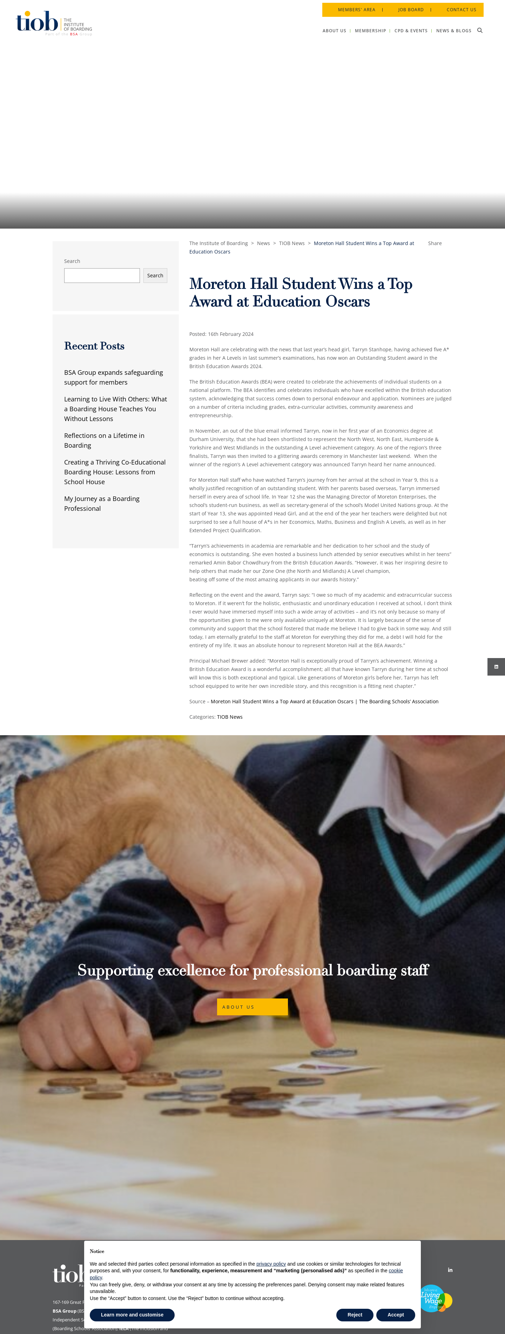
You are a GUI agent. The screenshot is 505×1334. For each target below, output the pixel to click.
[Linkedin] (450, 1101)
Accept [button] (396, 1315)
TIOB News (230, 716)
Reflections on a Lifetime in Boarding (104, 440)
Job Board (408, 7)
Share (435, 243)
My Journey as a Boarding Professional (102, 503)
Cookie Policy (204, 1101)
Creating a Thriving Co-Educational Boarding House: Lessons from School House (115, 472)
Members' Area (353, 7)
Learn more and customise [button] (132, 1315)
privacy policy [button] (271, 1264)
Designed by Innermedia (427, 1319)
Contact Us (458, 7)
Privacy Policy (205, 1124)
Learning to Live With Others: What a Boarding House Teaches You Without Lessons (115, 409)
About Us (238, 923)
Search (72, 261)
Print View (63, 1305)
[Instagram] (496, 667)
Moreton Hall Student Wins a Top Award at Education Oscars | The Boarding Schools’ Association (325, 701)
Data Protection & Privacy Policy (226, 1113)
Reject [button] (355, 1315)
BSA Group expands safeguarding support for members (113, 377)
